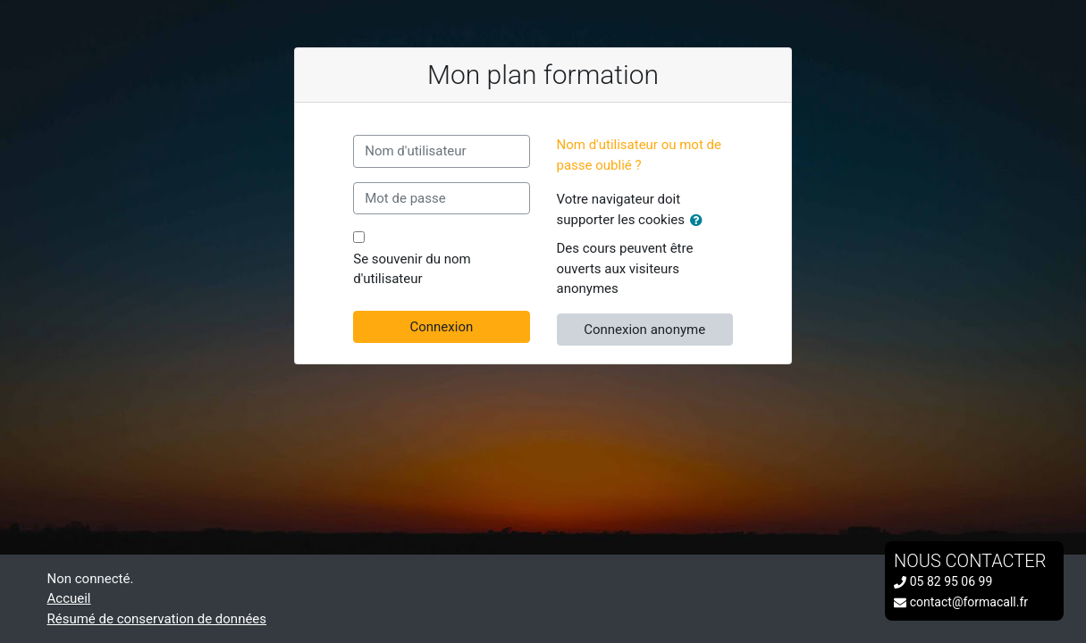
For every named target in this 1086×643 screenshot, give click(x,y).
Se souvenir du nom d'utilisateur (411, 269)
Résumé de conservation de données (157, 619)
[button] (699, 221)
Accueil (69, 598)
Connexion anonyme (644, 330)
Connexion (441, 327)
